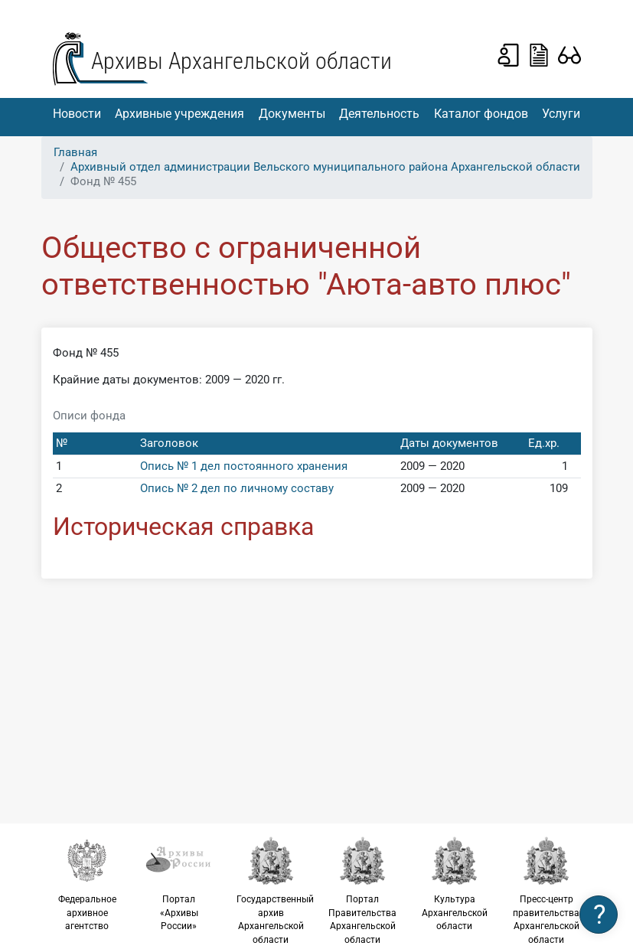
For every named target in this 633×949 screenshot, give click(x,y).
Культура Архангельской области (454, 883)
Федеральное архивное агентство (87, 883)
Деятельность (379, 113)
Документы (292, 113)
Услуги (561, 113)
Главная (75, 152)
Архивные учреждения (179, 113)
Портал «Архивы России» (179, 883)
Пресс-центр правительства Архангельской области (546, 890)
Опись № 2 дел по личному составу (237, 488)
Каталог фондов (481, 113)
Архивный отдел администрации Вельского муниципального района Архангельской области (325, 167)
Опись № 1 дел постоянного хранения (243, 466)
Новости (77, 113)
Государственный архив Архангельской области (275, 890)
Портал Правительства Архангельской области (362, 890)
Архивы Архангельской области (241, 60)
